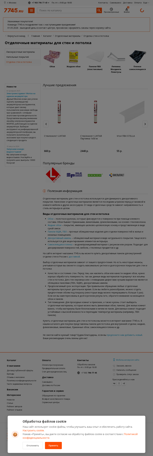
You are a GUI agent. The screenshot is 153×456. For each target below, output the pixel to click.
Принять (53, 445)
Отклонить (32, 445)
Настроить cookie (33, 430)
